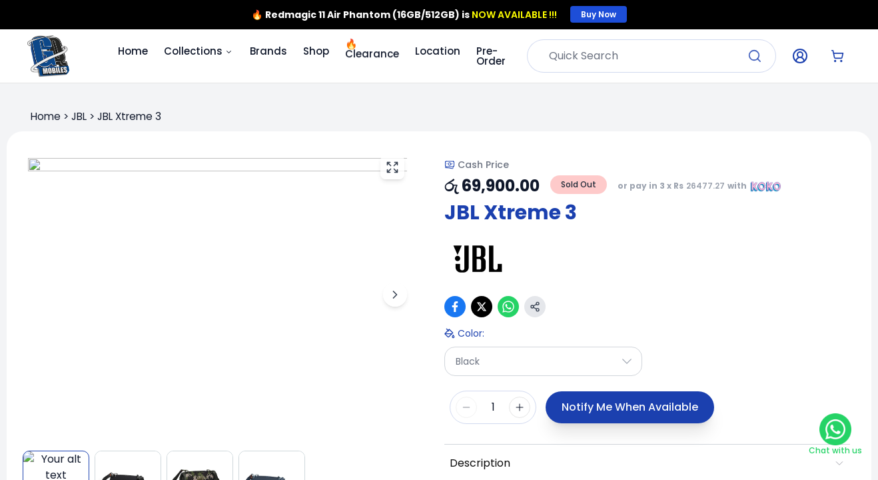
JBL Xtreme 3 (129, 116)
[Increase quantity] (519, 407)
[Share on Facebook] (455, 306)
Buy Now (598, 14)
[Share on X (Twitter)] (481, 306)
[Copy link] (535, 306)
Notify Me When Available (630, 407)
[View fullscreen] (392, 167)
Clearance (372, 49)
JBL (79, 116)
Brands (268, 51)
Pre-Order (491, 56)
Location (437, 51)
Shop (316, 51)
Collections (199, 51)
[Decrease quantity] (466, 407)
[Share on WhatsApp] (508, 306)
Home (133, 51)
